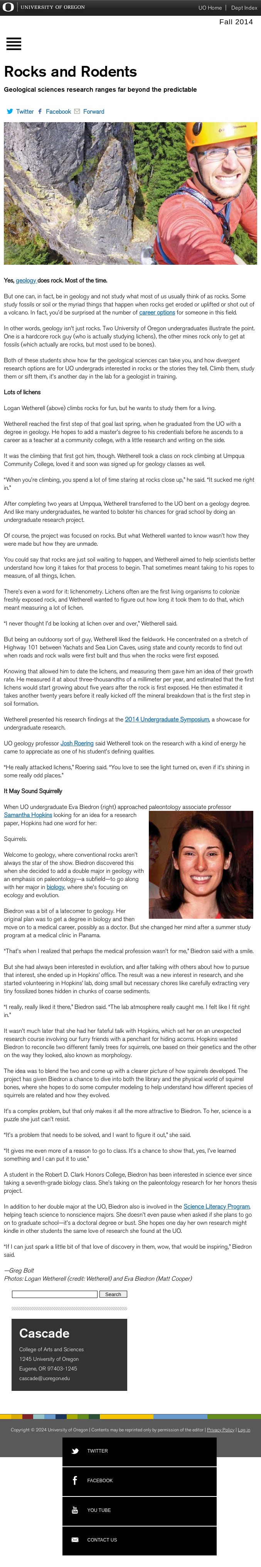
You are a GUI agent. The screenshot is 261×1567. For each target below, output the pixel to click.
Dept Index (244, 8)
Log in (244, 1429)
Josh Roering (77, 743)
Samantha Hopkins (28, 815)
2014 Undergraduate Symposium (167, 719)
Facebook (52, 111)
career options (157, 312)
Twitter (19, 111)
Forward (87, 111)
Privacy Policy (220, 1429)
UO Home (210, 8)
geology (26, 280)
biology (55, 887)
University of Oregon (42, 9)
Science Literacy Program (216, 1206)
